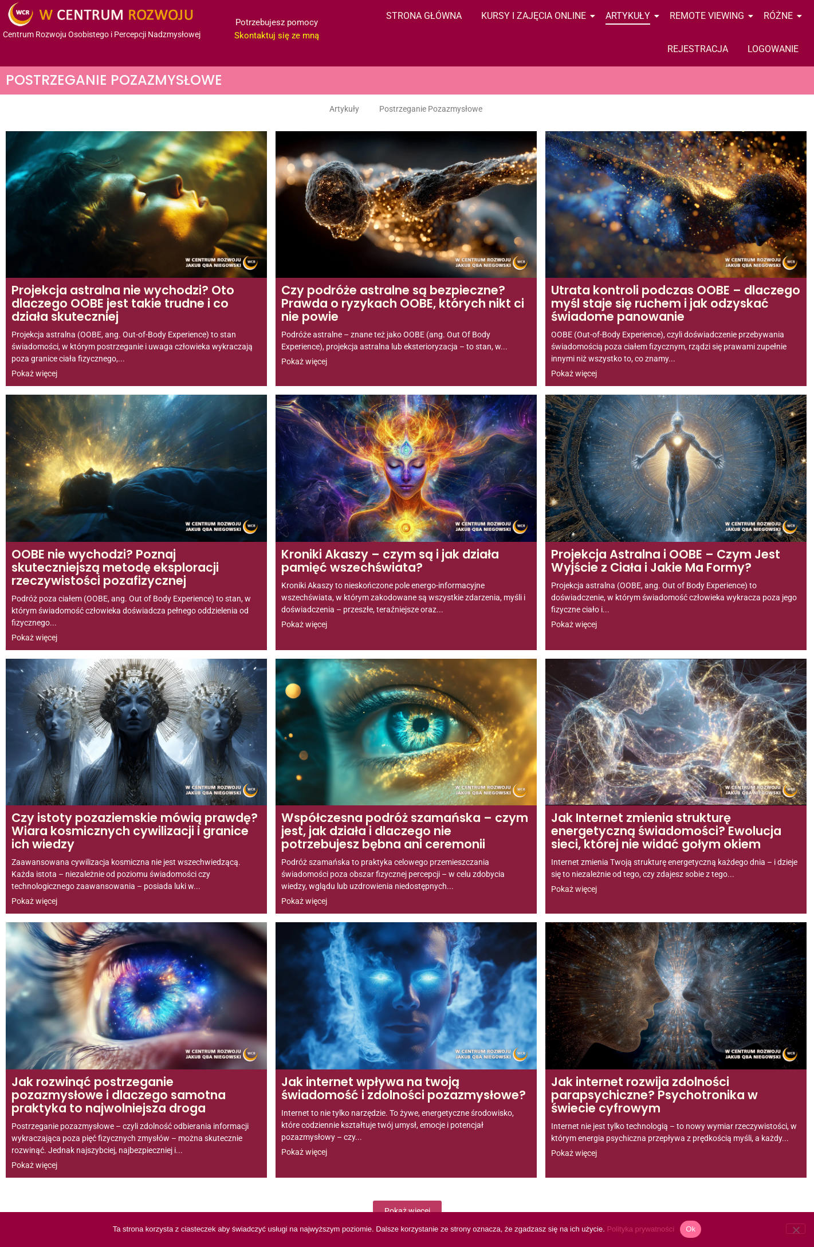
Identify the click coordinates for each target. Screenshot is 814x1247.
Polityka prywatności (640, 1229)
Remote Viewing (709, 15)
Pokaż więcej (407, 1210)
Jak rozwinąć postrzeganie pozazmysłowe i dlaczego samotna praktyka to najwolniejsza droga (118, 1095)
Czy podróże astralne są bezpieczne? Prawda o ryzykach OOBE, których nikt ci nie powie (402, 304)
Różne (780, 15)
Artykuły (629, 15)
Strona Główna (424, 15)
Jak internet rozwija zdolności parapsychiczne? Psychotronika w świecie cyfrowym (654, 1095)
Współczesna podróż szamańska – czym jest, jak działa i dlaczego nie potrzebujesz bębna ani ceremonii (404, 831)
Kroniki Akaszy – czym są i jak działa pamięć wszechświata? (390, 562)
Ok (690, 1229)
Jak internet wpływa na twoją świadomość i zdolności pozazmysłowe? (403, 1089)
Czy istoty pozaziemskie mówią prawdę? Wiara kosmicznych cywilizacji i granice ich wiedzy (134, 831)
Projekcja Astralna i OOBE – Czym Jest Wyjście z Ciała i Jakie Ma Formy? (665, 562)
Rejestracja (697, 49)
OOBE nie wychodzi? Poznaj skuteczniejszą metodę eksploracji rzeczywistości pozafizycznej (115, 568)
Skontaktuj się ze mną (276, 35)
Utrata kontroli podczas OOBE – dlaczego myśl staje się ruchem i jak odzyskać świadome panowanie (675, 304)
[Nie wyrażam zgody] (795, 1229)
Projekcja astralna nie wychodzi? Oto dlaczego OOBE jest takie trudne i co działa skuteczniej (122, 304)
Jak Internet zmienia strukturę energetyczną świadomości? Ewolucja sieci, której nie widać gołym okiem (666, 831)
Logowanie (773, 49)
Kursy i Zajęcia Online (535, 15)
